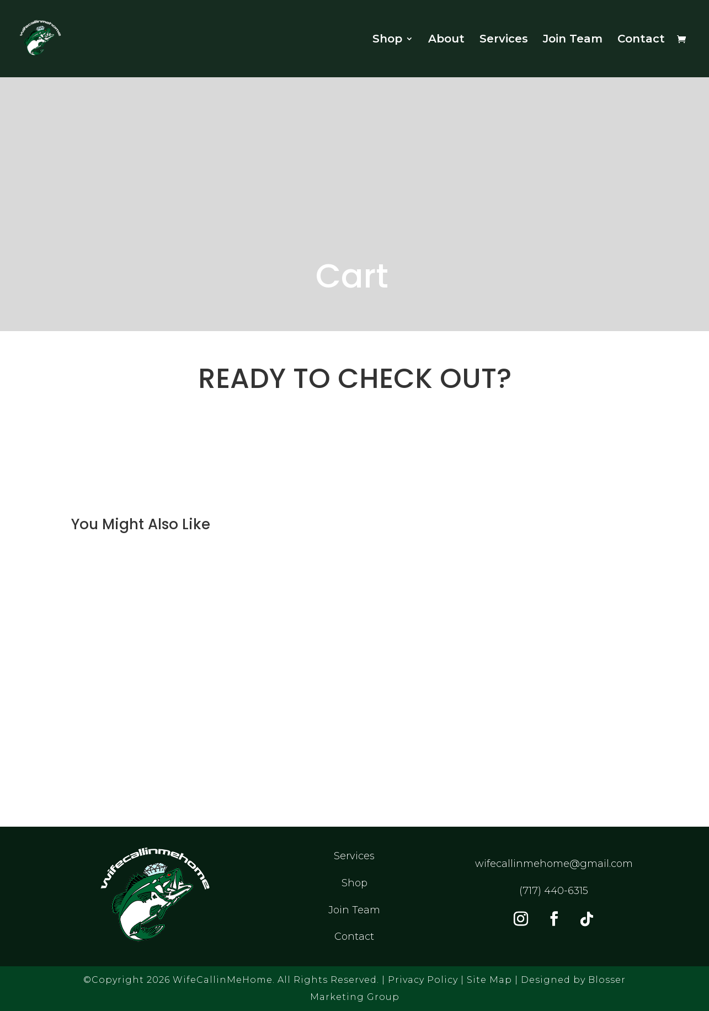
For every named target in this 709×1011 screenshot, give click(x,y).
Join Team (573, 40)
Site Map (489, 980)
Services (503, 40)
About (446, 40)
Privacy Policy (423, 980)
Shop (387, 40)
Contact (641, 40)
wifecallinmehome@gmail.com (554, 864)
